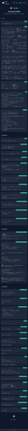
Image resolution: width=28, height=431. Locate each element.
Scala (18, 13)
